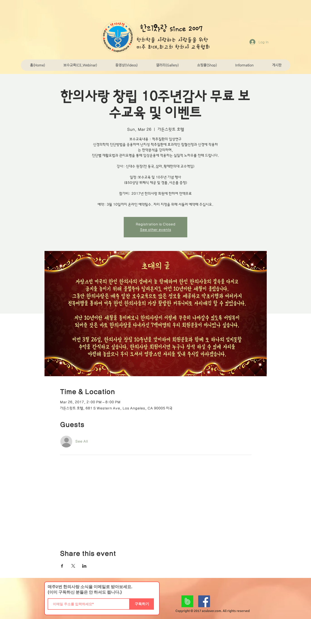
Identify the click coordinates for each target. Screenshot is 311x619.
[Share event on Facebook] (62, 566)
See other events (155, 229)
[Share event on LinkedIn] (84, 566)
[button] (80, 65)
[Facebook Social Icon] (204, 601)
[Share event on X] (73, 566)
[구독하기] (142, 604)
